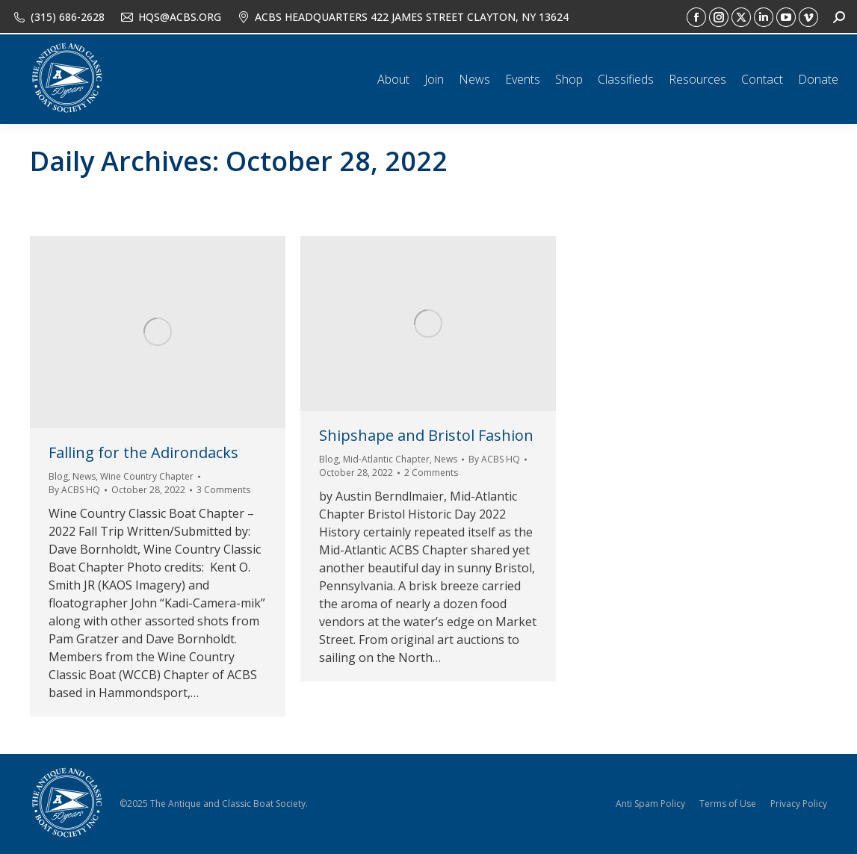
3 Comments (223, 489)
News (84, 476)
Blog (58, 476)
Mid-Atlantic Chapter (386, 459)
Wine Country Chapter (147, 476)
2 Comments (431, 472)
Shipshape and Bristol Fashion (426, 435)
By (74, 489)
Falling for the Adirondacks (143, 452)
